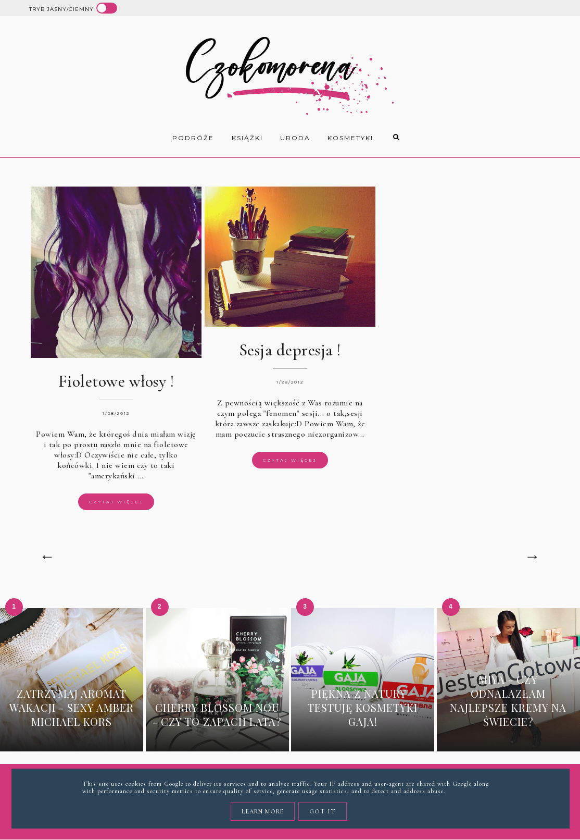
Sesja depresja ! (290, 350)
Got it (322, 811)
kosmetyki (350, 138)
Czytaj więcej (116, 501)
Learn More (263, 811)
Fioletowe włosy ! (116, 381)
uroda (295, 138)
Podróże (193, 138)
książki (247, 138)
